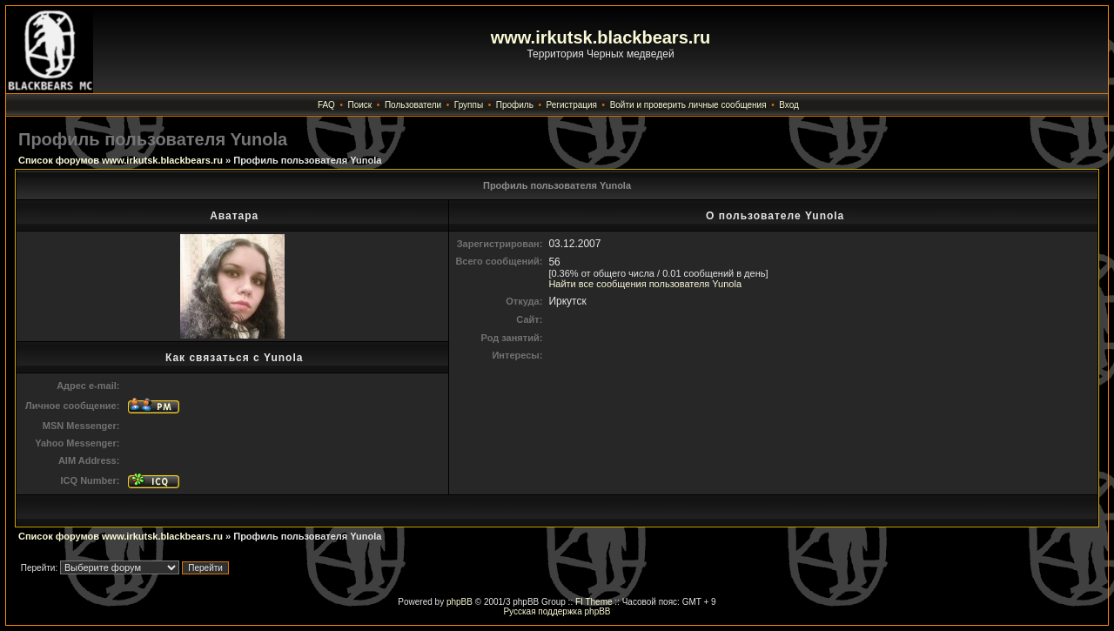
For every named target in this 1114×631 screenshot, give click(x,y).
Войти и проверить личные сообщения (688, 105)
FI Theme (594, 602)
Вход (789, 105)
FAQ (326, 105)
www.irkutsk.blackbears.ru (601, 37)
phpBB (459, 602)
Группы (468, 105)
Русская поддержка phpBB (556, 611)
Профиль (515, 105)
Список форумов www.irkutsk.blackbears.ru (120, 160)
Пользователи (413, 105)
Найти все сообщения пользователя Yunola (645, 284)
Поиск (360, 105)
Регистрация (572, 105)
